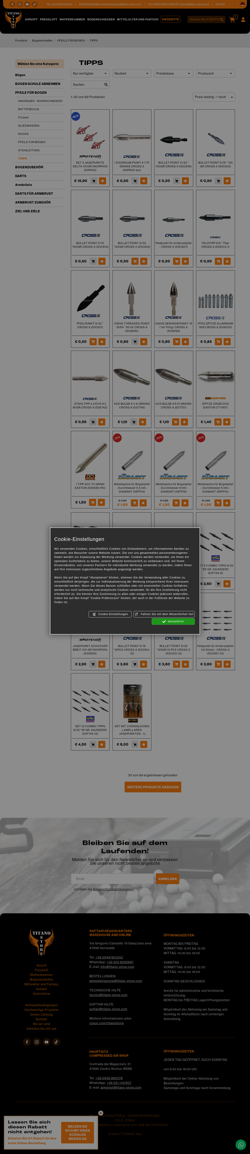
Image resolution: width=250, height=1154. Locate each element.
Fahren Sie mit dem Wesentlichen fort (164, 614)
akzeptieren (173, 621)
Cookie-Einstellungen (110, 614)
